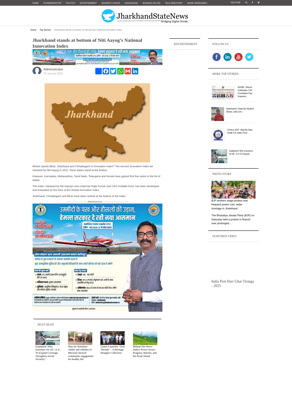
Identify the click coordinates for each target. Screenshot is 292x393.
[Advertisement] (185, 111)
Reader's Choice (111, 3)
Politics (70, 3)
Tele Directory (173, 3)
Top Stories (45, 30)
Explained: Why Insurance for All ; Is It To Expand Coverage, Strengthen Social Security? (47, 352)
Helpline (235, 2)
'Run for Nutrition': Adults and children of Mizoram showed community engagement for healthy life (80, 352)
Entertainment (88, 3)
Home (35, 3)
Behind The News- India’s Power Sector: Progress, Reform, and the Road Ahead (145, 351)
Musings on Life (151, 3)
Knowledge (131, 3)
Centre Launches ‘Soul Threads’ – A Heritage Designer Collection (112, 349)
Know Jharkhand (197, 3)
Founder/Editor (52, 3)
